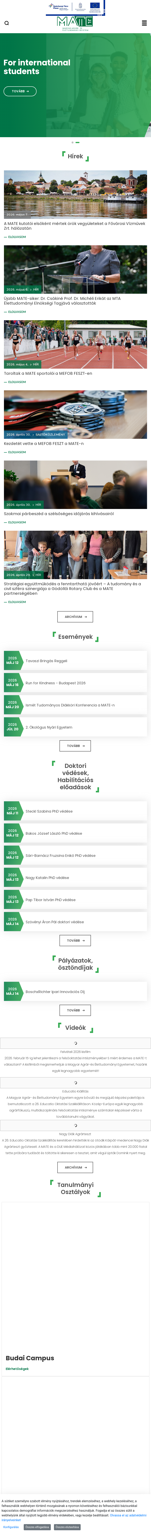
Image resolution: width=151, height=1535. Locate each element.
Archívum (73, 617)
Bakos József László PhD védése (54, 833)
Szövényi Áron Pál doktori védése (55, 921)
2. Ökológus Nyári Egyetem (49, 727)
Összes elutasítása (67, 1527)
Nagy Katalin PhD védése (47, 877)
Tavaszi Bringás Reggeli (46, 660)
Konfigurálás (11, 1527)
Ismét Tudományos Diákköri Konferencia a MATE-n (70, 705)
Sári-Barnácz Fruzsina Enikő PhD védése (60, 855)
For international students (37, 67)
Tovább (18, 91)
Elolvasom (17, 237)
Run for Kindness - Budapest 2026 (56, 683)
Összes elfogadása (37, 1527)
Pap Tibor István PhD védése (51, 899)
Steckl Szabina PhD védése (49, 811)
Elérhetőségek (17, 1226)
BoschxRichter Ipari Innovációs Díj (55, 991)
